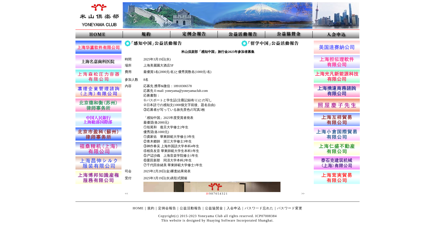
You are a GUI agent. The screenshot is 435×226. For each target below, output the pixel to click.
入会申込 (234, 208)
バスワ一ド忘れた (259, 208)
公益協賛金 (214, 208)
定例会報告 (167, 208)
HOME (138, 208)
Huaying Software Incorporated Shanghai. (240, 220)
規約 (151, 208)
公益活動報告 (190, 208)
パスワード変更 (289, 208)
